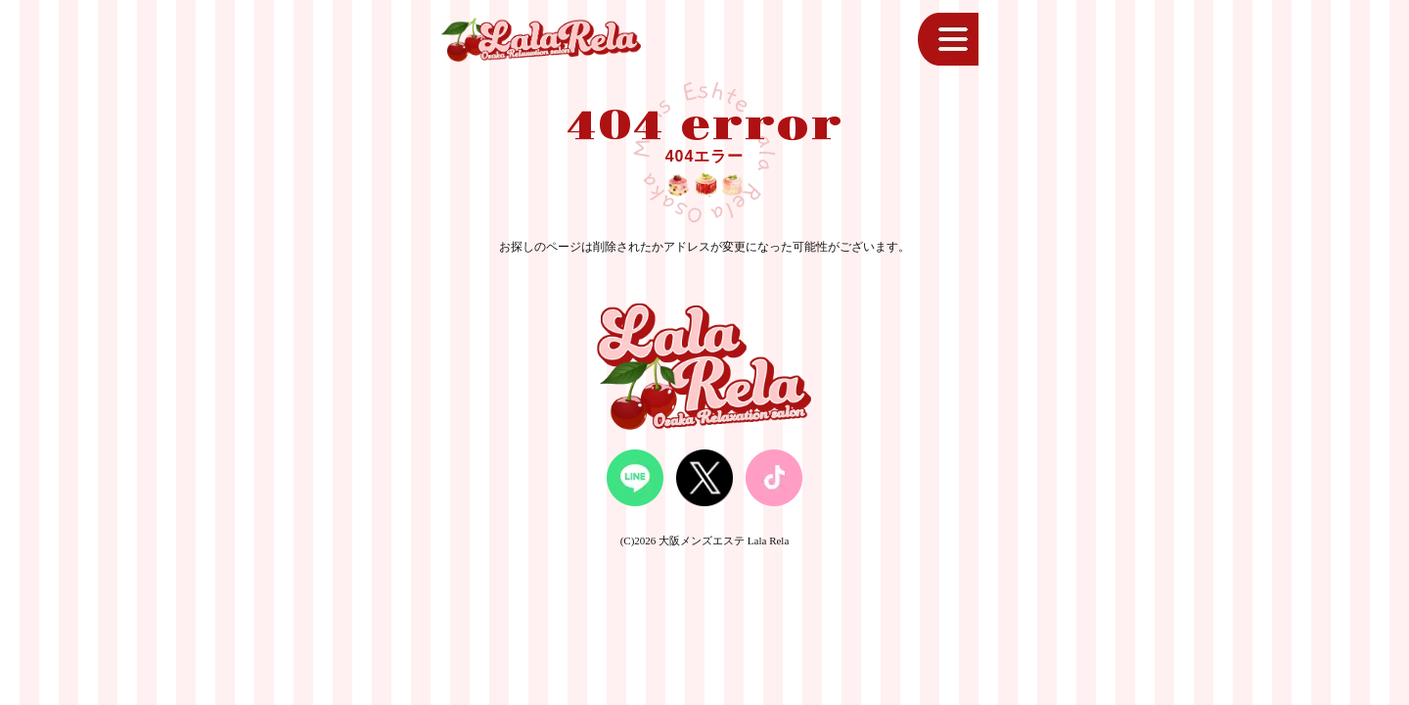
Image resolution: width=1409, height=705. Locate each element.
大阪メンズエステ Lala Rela (724, 540)
